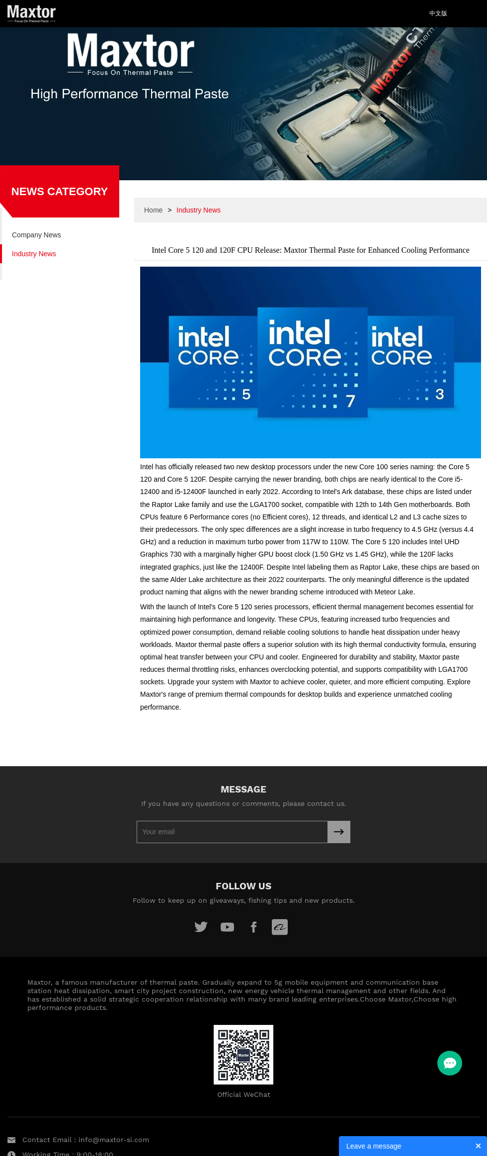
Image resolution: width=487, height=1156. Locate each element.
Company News (36, 235)
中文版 (438, 13)
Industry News (34, 254)
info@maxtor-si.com (114, 1140)
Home (153, 210)
